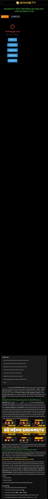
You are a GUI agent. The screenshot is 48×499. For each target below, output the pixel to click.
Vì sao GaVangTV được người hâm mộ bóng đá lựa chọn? (14, 363)
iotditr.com (12, 39)
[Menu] (2, 2)
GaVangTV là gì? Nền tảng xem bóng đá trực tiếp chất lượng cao (16, 360)
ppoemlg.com (12, 55)
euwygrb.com (12, 50)
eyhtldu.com (12, 60)
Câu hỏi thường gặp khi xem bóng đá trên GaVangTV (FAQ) (15, 379)
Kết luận (4, 382)
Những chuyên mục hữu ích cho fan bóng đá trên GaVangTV (15, 366)
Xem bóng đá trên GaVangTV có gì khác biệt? (12, 373)
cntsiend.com (12, 45)
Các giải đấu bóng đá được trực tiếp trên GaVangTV (13, 369)
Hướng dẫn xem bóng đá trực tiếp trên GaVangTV (13, 376)
